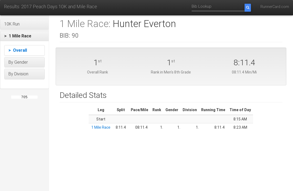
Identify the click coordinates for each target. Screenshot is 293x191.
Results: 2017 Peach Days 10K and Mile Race (50, 6)
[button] (24, 24)
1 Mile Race (100, 127)
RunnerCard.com (274, 6)
